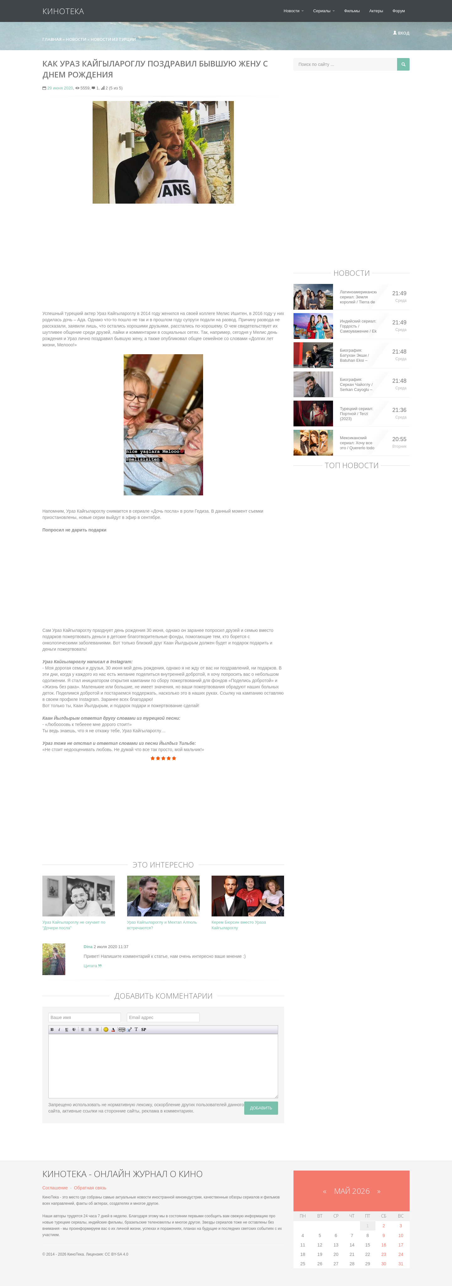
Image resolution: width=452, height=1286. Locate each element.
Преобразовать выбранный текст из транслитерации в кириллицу (136, 1029)
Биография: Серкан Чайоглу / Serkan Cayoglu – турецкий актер (356, 384)
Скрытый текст (122, 1029)
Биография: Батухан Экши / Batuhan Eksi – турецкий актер (354, 355)
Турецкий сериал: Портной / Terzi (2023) (356, 413)
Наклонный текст (59, 1029)
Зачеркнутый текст (74, 1029)
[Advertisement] (163, 254)
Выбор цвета (113, 1029)
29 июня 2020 (60, 88)
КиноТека (63, 11)
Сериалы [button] (324, 10)
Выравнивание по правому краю (97, 1029)
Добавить (261, 1108)
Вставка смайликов (106, 1029)
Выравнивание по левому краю (82, 1029)
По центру (90, 1029)
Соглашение (55, 1187)
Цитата (92, 965)
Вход (401, 33)
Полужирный (52, 1029)
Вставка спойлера (143, 1029)
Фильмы (352, 10)
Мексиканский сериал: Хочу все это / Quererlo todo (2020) (357, 443)
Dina (88, 946)
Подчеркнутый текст (66, 1029)
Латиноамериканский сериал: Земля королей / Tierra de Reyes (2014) (358, 297)
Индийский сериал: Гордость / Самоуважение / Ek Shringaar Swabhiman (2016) (358, 326)
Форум (399, 10)
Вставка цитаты (129, 1029)
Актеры (376, 10)
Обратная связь (90, 1187)
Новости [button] (294, 10)
